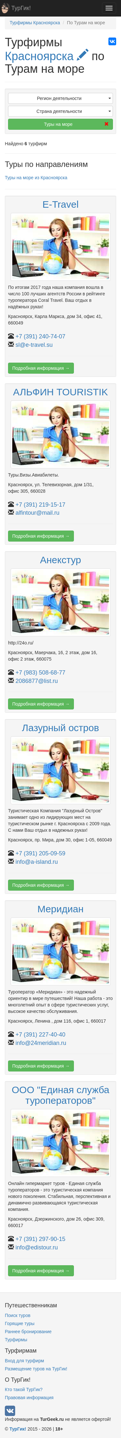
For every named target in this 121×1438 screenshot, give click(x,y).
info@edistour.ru (36, 1247)
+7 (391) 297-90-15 (40, 1239)
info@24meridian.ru (40, 1043)
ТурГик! (21, 8)
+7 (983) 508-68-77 (40, 672)
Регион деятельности (74, 98)
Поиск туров (17, 1315)
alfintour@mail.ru (37, 513)
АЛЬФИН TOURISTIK (60, 392)
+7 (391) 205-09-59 (40, 853)
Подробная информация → (41, 368)
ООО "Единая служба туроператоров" (60, 1095)
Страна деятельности (73, 111)
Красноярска (46, 56)
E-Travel (60, 204)
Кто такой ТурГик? (24, 1389)
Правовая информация (29, 1397)
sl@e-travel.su (34, 345)
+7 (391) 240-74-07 (40, 336)
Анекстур (60, 559)
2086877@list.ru (36, 681)
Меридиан (60, 909)
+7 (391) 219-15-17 (40, 504)
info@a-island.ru (36, 862)
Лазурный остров (60, 727)
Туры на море (76, 124)
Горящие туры (20, 1323)
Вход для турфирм (24, 1360)
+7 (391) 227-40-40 (40, 1034)
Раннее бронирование (28, 1331)
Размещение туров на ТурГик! (36, 1368)
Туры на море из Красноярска (36, 177)
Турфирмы (16, 1339)
